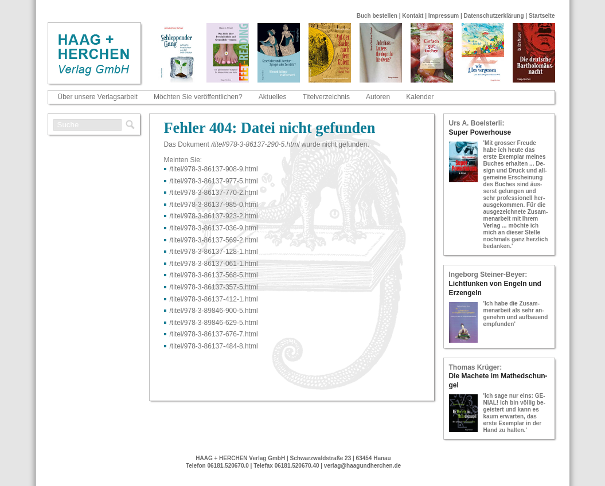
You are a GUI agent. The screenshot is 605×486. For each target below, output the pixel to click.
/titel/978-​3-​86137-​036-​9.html (214, 228)
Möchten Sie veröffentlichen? (198, 97)
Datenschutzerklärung (494, 16)
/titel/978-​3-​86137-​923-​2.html (214, 216)
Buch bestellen (377, 16)
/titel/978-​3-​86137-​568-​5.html (214, 275)
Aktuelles (273, 97)
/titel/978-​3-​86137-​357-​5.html (214, 287)
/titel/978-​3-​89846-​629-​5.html (214, 323)
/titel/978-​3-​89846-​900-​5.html (214, 311)
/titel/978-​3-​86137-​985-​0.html (214, 205)
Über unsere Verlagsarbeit (98, 97)
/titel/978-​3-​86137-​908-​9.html (214, 169)
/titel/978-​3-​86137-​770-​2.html (214, 193)
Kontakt (412, 16)
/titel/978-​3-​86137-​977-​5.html (214, 181)
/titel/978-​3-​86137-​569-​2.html (214, 240)
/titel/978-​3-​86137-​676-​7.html (214, 334)
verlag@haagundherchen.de (362, 466)
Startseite (542, 16)
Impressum (443, 16)
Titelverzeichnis (326, 97)
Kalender (420, 97)
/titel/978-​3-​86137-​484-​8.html (214, 346)
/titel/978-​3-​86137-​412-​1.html (214, 299)
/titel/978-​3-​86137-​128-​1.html (214, 252)
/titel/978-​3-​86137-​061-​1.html (214, 264)
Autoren (378, 97)
